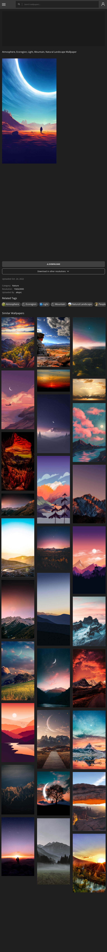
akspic (19, 292)
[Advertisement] (53, 28)
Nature (15, 285)
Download (53, 264)
